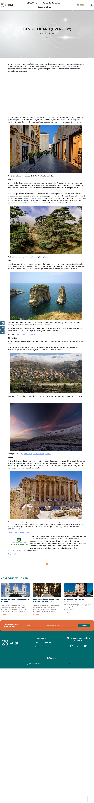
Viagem (47, 25)
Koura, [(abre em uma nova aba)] (46, 257)
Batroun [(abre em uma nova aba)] (28, 257)
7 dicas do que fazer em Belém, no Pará (15, 600)
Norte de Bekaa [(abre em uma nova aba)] (13, 532)
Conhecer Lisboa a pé (74, 600)
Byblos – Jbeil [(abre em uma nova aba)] (27, 454)
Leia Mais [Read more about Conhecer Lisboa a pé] (67, 612)
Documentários (44, 7)
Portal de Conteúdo (52, 3)
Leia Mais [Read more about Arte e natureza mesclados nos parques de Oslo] (36, 614)
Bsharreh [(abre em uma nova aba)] (35, 257)
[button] (91, 5)
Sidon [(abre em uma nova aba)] (24, 334)
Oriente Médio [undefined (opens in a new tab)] (67, 66)
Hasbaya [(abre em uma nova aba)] (33, 334)
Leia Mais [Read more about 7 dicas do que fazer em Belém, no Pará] (4, 614)
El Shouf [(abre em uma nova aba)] (48, 454)
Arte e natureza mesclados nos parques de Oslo (46, 600)
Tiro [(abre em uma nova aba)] (28, 334)
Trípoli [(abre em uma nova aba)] (41, 257)
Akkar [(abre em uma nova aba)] (51, 257)
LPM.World (33, 3)
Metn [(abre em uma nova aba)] (42, 454)
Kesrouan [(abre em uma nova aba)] (36, 454)
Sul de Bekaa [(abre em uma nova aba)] (24, 532)
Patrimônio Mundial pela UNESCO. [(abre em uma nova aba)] (34, 198)
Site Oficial (12, 554)
